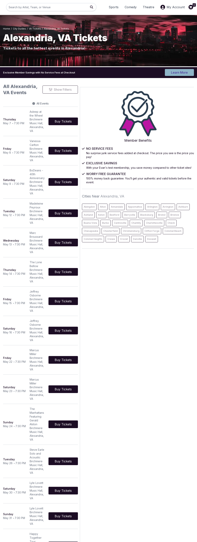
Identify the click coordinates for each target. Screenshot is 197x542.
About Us (139, 498)
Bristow (182, 220)
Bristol (169, 220)
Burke (170, 228)
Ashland (183, 204)
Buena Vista (155, 228)
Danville (178, 276)
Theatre (148, 7)
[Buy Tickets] (119, 110)
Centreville (154, 236)
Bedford (164, 212)
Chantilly (170, 236)
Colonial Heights (179, 268)
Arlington (172, 196)
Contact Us (75, 498)
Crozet (165, 276)
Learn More (179, 71)
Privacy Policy (142, 503)
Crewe (152, 276)
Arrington (153, 204)
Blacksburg (154, 220)
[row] (68, 111)
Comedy (131, 7)
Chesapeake (155, 252)
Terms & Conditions (80, 503)
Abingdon (153, 188)
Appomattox (155, 196)
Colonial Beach (156, 268)
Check (173, 244)
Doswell (152, 284)
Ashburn (169, 204)
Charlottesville (156, 244)
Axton (151, 212)
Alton (167, 188)
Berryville (179, 212)
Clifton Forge (177, 260)
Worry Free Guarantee (147, 509)
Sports (114, 7)
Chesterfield (175, 252)
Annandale (181, 188)
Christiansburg (156, 260)
